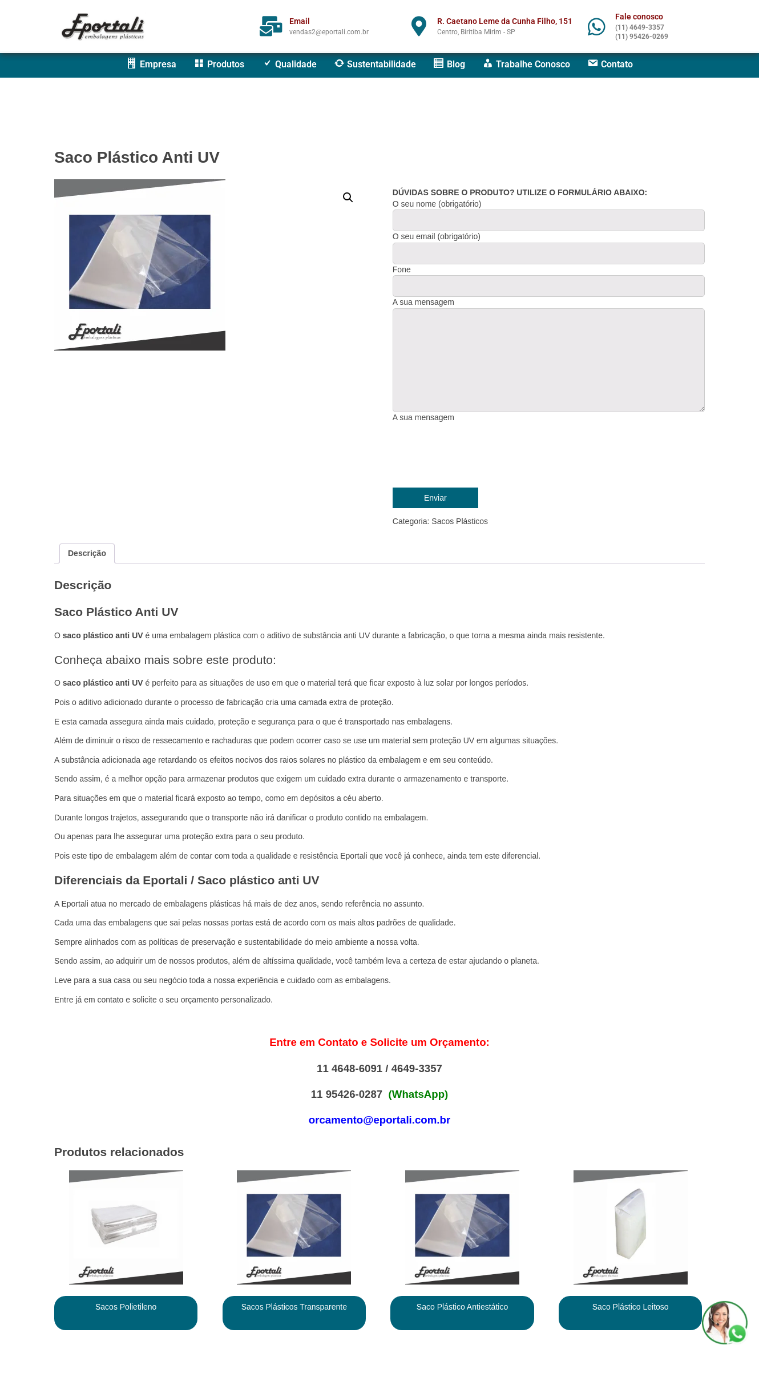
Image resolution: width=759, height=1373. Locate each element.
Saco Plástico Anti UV (137, 157)
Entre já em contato (88, 999)
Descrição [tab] (87, 553)
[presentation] (479, 454)
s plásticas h (226, 903)
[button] (348, 197)
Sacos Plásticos (459, 521)
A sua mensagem (423, 417)
